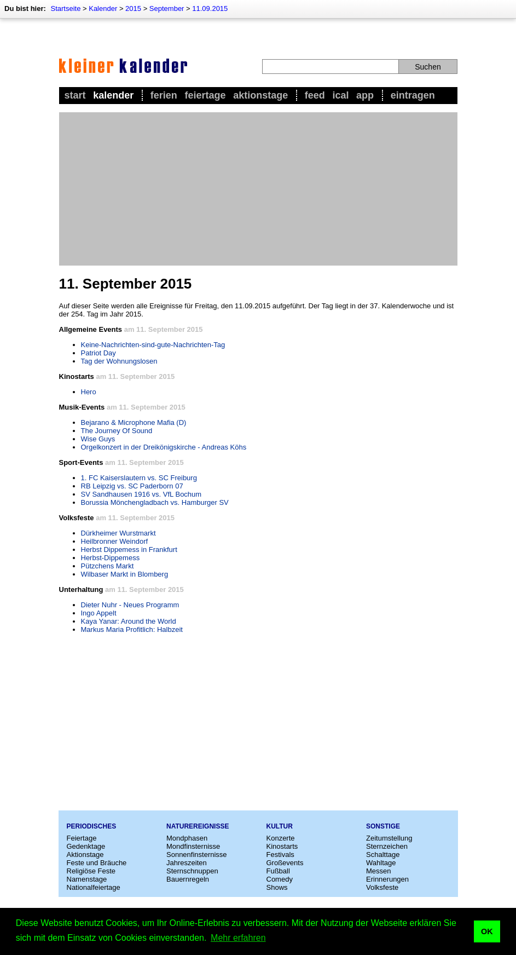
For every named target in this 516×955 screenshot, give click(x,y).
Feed (315, 95)
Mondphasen (186, 838)
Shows (277, 887)
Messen (378, 871)
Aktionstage (260, 95)
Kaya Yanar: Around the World (128, 621)
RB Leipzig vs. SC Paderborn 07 (132, 486)
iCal (340, 95)
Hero (88, 392)
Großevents (285, 863)
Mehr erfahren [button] (238, 937)
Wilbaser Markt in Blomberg (125, 574)
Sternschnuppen (192, 871)
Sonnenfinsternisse (196, 854)
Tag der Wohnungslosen (119, 361)
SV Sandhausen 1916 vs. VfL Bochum (141, 494)
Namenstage (87, 879)
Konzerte (280, 838)
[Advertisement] (258, 189)
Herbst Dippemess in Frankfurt (129, 549)
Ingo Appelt (99, 613)
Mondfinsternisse (193, 846)
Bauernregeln (187, 879)
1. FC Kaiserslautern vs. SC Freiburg (139, 478)
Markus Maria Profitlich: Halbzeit (132, 629)
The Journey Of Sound (117, 431)
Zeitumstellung (389, 838)
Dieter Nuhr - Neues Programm (130, 605)
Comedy (279, 879)
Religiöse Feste (91, 871)
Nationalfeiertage (93, 887)
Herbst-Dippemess (110, 558)
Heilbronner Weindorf (114, 541)
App (365, 95)
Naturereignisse (197, 826)
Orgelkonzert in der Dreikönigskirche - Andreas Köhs (164, 447)
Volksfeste (382, 887)
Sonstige (383, 826)
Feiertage (204, 95)
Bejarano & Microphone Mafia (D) (134, 422)
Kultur (279, 826)
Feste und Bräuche (97, 863)
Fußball (278, 871)
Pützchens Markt (107, 566)
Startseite (65, 8)
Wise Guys (98, 439)
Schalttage (382, 854)
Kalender (103, 8)
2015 (133, 8)
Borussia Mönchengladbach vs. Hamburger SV (155, 502)
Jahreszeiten (186, 863)
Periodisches (92, 826)
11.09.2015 (210, 8)
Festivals (280, 854)
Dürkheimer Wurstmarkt (118, 533)
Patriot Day (98, 353)
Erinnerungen (387, 879)
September (166, 8)
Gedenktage (86, 846)
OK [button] (487, 931)
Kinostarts (282, 846)
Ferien (163, 95)
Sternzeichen (387, 846)
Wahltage (381, 863)
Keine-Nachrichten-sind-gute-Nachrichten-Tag (153, 345)
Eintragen (413, 95)
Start (75, 95)
